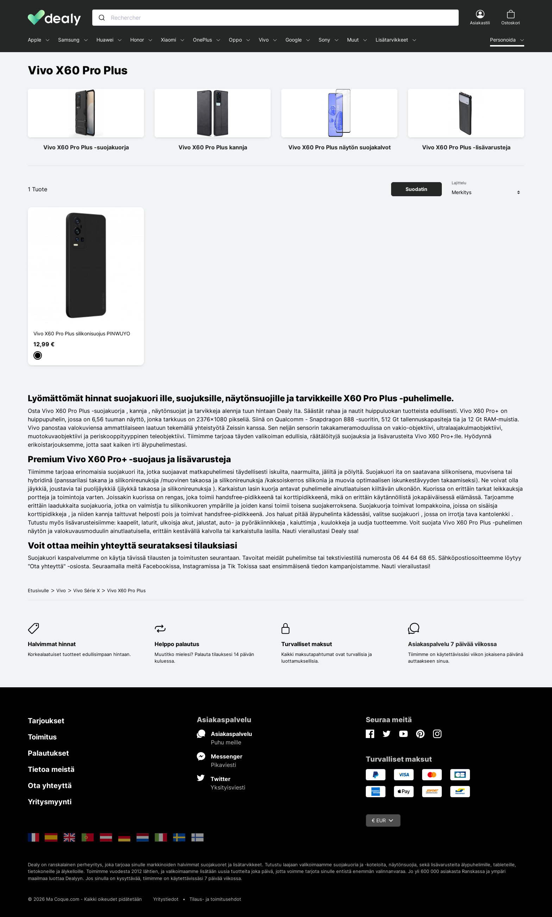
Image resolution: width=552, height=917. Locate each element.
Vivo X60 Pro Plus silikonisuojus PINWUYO (81, 333)
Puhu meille (226, 742)
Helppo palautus (177, 644)
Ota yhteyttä (50, 785)
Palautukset (48, 753)
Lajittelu (459, 182)
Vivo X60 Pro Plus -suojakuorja (86, 147)
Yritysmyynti (49, 802)
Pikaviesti (223, 764)
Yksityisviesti (228, 787)
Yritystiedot (165, 899)
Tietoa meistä (51, 769)
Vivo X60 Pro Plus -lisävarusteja (466, 147)
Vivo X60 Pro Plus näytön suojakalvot (339, 147)
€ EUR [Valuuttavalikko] (382, 820)
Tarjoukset (46, 721)
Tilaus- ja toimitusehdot (215, 899)
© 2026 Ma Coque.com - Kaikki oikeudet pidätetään (85, 899)
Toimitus (42, 737)
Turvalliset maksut (306, 644)
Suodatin (416, 189)
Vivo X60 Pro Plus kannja (212, 147)
